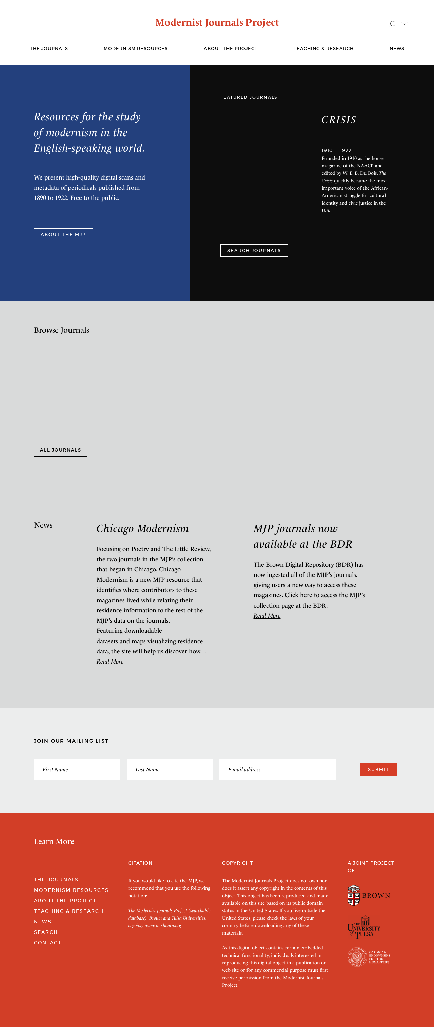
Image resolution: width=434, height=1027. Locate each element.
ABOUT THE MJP (63, 234)
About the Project (231, 48)
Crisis (339, 119)
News (397, 48)
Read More (110, 661)
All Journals (60, 450)
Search (46, 932)
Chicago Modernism (143, 528)
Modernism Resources (136, 48)
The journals (49, 48)
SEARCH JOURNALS (254, 250)
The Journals (56, 880)
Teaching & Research (324, 48)
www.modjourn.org (163, 925)
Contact (47, 943)
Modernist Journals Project (217, 22)
